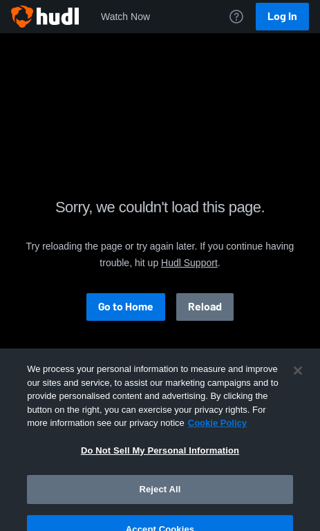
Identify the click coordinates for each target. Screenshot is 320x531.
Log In (282, 16)
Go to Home (125, 306)
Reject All (159, 499)
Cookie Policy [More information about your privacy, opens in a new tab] (217, 432)
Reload (205, 306)
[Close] (298, 380)
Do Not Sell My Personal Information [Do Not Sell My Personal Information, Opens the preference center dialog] (160, 460)
